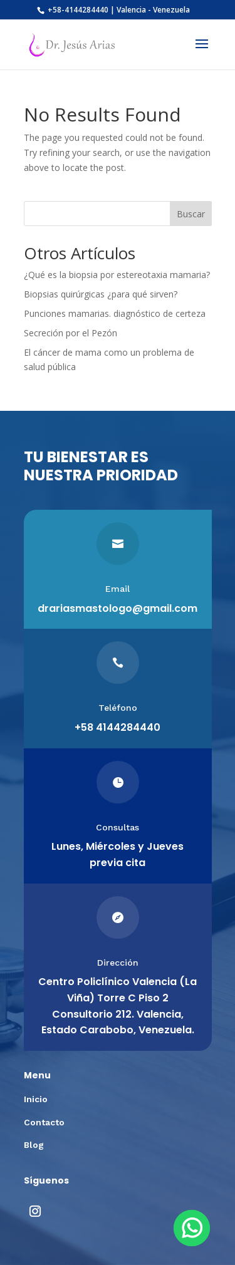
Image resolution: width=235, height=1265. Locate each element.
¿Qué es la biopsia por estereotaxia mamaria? (117, 275)
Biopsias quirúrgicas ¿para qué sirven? (100, 294)
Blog (34, 1145)
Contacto (44, 1122)
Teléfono (117, 708)
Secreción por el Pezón (70, 333)
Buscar (191, 214)
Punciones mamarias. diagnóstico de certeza (115, 313)
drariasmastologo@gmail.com (117, 608)
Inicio (36, 1099)
